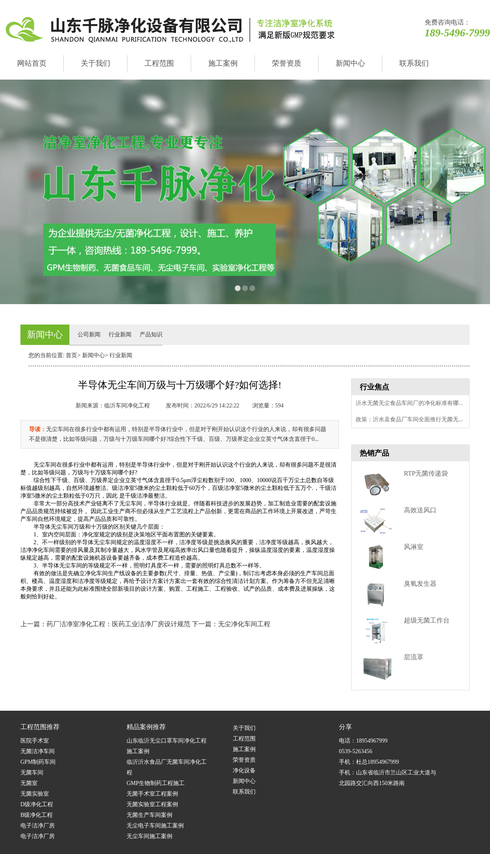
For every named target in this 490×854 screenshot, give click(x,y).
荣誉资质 (286, 63)
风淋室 (413, 546)
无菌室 (29, 783)
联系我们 (414, 63)
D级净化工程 (36, 804)
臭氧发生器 (420, 583)
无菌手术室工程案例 (152, 794)
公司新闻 (89, 334)
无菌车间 (31, 772)
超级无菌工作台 (427, 620)
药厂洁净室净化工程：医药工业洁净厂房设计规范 (118, 623)
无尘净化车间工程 (244, 623)
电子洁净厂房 (37, 826)
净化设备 (244, 770)
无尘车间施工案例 (149, 836)
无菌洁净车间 (37, 751)
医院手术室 (34, 741)
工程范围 (159, 63)
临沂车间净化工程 (127, 406)
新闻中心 (350, 63)
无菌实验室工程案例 (152, 804)
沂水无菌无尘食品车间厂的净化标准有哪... (409, 403)
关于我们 (95, 63)
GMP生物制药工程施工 (156, 783)
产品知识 (151, 334)
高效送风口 (420, 510)
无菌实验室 (34, 794)
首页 (71, 355)
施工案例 (223, 63)
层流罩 (413, 657)
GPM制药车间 (38, 762)
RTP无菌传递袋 (426, 473)
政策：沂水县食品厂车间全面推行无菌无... (409, 419)
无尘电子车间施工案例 (155, 826)
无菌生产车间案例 (149, 815)
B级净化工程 (36, 815)
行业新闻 (120, 334)
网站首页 (32, 63)
